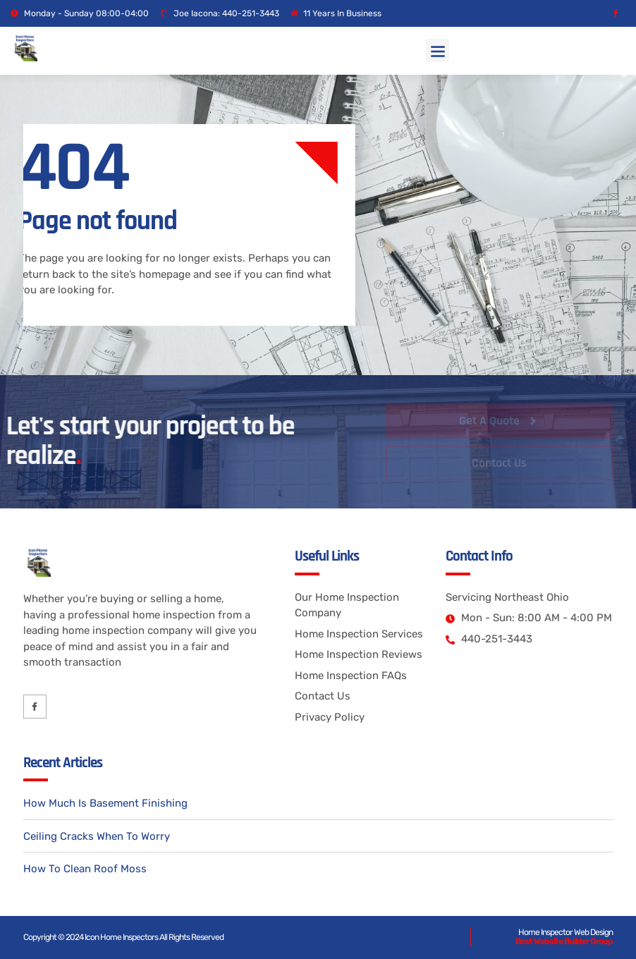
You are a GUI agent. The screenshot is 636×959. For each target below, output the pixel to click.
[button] (437, 50)
